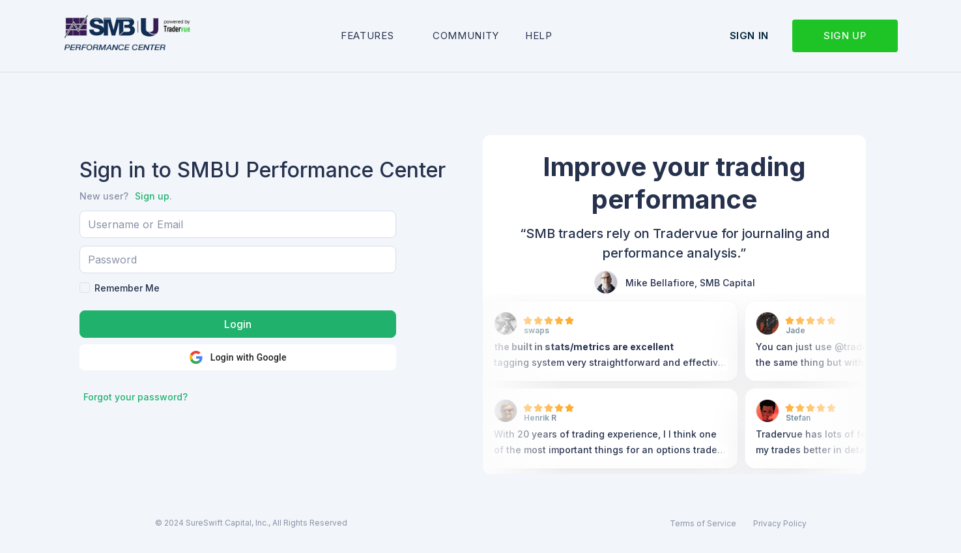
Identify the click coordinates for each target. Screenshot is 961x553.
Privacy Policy (780, 523)
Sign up (845, 35)
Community (466, 35)
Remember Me (127, 287)
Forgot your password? (135, 396)
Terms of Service (703, 523)
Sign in (749, 35)
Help (538, 35)
